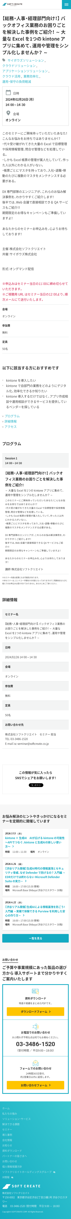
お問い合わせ (9, 1161)
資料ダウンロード (12, 1150)
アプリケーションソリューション (25, 71)
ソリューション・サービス (16, 1119)
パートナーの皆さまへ (14, 1156)
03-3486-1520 (35, 1047)
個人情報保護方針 (12, 1166)
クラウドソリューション (19, 65)
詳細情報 (11, 421)
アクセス (11, 426)
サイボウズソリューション (26, 60)
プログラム (12, 416)
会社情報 (7, 1140)
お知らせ (7, 1145)
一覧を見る (35, 938)
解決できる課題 (11, 1124)
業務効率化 (31, 76)
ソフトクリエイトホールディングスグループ (26, 1172)
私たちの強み (9, 1113)
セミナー (7, 1129)
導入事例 (7, 1134)
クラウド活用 (11, 76)
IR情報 (5, 1177)
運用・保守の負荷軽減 (16, 81)
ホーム (6, 1108)
